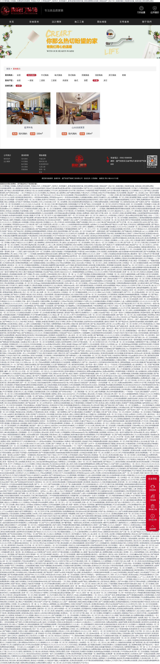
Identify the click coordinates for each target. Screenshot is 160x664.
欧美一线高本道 (8, 462)
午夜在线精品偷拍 (41, 335)
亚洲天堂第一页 (138, 423)
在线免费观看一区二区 (151, 588)
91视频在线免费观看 (105, 559)
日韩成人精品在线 (36, 222)
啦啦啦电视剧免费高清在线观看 (52, 283)
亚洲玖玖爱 (53, 218)
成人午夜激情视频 (77, 403)
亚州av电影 (138, 432)
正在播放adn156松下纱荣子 (86, 303)
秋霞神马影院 (146, 313)
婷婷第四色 (49, 331)
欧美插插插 (111, 249)
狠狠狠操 (57, 331)
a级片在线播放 (21, 581)
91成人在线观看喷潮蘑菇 (84, 595)
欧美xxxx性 (140, 238)
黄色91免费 (37, 389)
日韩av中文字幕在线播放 (107, 193)
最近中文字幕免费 (39, 656)
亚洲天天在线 (55, 432)
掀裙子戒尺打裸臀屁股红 (24, 511)
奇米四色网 (90, 647)
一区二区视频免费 (41, 299)
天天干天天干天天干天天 (150, 439)
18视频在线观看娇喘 (121, 200)
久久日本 (110, 211)
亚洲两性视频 (121, 371)
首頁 (11, 22)
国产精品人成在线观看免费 (14, 191)
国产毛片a (46, 523)
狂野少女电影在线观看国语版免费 (118, 188)
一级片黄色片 (142, 331)
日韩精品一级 (150, 206)
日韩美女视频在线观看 (50, 380)
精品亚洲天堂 (90, 206)
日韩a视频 (101, 466)
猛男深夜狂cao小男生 (150, 403)
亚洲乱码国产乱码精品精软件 (94, 416)
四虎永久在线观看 (146, 272)
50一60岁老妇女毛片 (129, 593)
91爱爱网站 (100, 358)
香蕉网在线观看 (116, 319)
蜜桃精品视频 (61, 507)
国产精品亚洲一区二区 (34, 403)
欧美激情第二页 (96, 599)
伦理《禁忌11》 (129, 319)
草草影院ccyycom (55, 197)
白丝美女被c (118, 552)
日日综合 (24, 349)
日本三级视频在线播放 (37, 263)
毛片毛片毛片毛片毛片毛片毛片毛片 (132, 328)
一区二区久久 (45, 371)
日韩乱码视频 (125, 518)
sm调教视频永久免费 (116, 276)
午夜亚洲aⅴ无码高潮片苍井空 (101, 563)
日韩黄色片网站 (116, 633)
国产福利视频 (59, 306)
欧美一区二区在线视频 (71, 575)
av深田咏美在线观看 (116, 387)
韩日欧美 (30, 335)
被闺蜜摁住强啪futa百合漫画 (47, 254)
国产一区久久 (77, 593)
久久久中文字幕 (125, 308)
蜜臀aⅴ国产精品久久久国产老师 (115, 224)
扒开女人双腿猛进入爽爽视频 (141, 518)
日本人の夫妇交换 (45, 202)
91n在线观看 (95, 344)
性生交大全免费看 (82, 487)
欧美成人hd (30, 462)
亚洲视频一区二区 (104, 496)
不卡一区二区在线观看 (100, 229)
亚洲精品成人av (139, 231)
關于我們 (147, 22)
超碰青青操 (15, 548)
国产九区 (73, 351)
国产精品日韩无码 (20, 480)
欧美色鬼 (41, 220)
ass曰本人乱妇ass (53, 629)
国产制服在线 (127, 231)
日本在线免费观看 (120, 398)
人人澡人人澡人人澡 (125, 240)
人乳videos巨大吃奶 (63, 200)
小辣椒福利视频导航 (130, 281)
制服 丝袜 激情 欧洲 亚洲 (81, 324)
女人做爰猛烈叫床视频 (20, 188)
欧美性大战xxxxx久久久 (63, 272)
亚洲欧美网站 (101, 265)
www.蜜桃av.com (53, 263)
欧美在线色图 (154, 229)
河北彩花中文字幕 (101, 620)
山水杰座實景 (78, 127)
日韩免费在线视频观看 (70, 331)
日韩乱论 (60, 622)
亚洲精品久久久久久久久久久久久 (70, 258)
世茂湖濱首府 (44, 164)
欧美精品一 (94, 383)
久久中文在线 (39, 256)
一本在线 (30, 538)
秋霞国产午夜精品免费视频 (132, 403)
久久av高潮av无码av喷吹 (71, 281)
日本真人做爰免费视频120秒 (15, 369)
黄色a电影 (138, 211)
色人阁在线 (51, 193)
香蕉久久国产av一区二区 (88, 294)
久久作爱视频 (65, 640)
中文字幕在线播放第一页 (105, 435)
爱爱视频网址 (71, 509)
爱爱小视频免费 (148, 428)
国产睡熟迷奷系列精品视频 (76, 238)
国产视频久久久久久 (107, 525)
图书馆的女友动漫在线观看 (135, 416)
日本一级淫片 (119, 313)
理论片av (11, 376)
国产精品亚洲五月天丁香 (130, 303)
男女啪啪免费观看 (112, 358)
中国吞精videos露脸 (65, 317)
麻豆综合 (151, 414)
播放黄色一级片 (136, 254)
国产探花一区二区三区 (143, 448)
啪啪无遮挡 (135, 308)
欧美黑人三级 (15, 430)
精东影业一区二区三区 (16, 265)
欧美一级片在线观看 (36, 281)
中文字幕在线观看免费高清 (54, 240)
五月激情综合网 (8, 263)
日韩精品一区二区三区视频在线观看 (135, 263)
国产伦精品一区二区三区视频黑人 (128, 405)
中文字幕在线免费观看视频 (14, 213)
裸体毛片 (70, 595)
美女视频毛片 (56, 301)
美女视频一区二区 (7, 206)
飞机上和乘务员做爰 (60, 437)
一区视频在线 (31, 455)
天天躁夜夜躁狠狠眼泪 (31, 658)
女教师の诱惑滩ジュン (144, 351)
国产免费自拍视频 (73, 193)
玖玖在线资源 (25, 496)
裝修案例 (34, 22)
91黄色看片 (76, 663)
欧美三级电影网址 (119, 597)
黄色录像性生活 (26, 389)
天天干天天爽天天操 (19, 477)
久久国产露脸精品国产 (59, 364)
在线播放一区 (147, 536)
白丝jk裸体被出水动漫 (118, 475)
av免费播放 (4, 328)
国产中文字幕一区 (123, 222)
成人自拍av (141, 611)
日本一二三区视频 (29, 254)
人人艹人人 (142, 577)
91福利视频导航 (57, 518)
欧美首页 (136, 401)
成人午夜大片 (109, 306)
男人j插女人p (64, 242)
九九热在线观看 (48, 213)
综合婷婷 (92, 480)
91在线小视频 (28, 215)
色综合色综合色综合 (34, 654)
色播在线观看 (98, 462)
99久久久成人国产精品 (51, 620)
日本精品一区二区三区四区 (10, 258)
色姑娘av (125, 290)
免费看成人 (62, 462)
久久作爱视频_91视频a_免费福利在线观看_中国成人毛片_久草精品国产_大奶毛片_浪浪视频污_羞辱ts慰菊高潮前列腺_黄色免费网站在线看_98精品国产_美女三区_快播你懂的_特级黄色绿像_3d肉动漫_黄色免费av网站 (77, 1)
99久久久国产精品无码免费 (101, 579)
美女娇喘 (34, 202)
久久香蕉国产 (19, 340)
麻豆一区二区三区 (92, 215)
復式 (76, 80)
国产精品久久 (114, 536)
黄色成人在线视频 (12, 211)
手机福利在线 (91, 211)
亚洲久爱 (118, 195)
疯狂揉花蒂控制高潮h (133, 421)
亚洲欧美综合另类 (115, 263)
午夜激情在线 (39, 412)
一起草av (42, 491)
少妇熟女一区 (115, 374)
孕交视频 (11, 554)
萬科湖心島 (43, 161)
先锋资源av (26, 355)
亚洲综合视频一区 (78, 419)
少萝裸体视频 (125, 374)
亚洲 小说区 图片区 (107, 200)
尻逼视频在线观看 (16, 274)
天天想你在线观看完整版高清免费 (21, 484)
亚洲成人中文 (142, 387)
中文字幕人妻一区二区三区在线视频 (122, 342)
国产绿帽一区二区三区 (27, 493)
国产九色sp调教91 (73, 353)
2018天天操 (94, 195)
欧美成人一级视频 (34, 322)
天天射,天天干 (7, 464)
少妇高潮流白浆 (99, 188)
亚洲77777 (106, 489)
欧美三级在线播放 (32, 369)
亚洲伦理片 (139, 609)
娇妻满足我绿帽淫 (48, 322)
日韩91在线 (83, 518)
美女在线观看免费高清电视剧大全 (80, 202)
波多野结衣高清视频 (27, 249)
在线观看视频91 (120, 491)
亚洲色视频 (72, 204)
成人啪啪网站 (40, 242)
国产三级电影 (57, 444)
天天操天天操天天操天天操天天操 (125, 333)
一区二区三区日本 (9, 313)
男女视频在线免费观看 (114, 385)
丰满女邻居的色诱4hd (15, 640)
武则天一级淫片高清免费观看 (145, 358)
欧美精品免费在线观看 (33, 247)
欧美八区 (54, 457)
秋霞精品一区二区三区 (100, 455)
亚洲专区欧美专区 (52, 242)
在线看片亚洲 (147, 450)
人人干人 (3, 511)
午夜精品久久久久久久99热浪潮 (11, 218)
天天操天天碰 (105, 410)
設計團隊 (57, 22)
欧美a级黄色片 (87, 572)
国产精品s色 (111, 326)
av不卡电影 (70, 265)
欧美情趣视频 (28, 557)
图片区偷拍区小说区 (50, 353)
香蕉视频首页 (89, 624)
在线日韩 (45, 606)
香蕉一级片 (42, 466)
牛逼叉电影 (46, 324)
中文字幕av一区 (29, 534)
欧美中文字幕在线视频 (75, 322)
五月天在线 (67, 663)
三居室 (54, 80)
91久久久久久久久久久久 (109, 367)
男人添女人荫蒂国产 (68, 303)
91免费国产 (88, 412)
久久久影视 (88, 568)
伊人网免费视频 (122, 261)
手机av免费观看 (65, 263)
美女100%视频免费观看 (115, 392)
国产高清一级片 (91, 364)
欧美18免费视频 (151, 238)
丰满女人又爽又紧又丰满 (37, 563)
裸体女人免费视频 (49, 604)
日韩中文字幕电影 (86, 575)
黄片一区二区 (119, 394)
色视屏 (113, 543)
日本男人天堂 (77, 227)
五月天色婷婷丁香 (20, 563)
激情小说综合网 (29, 252)
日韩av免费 (37, 541)
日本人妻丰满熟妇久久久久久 (15, 450)
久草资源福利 (100, 227)
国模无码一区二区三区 (32, 195)
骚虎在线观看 (90, 358)
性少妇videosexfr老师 (37, 188)
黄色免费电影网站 (26, 579)
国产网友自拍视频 (17, 568)
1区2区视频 (24, 281)
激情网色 (65, 256)
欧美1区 (54, 378)
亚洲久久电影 (23, 631)
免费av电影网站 (109, 371)
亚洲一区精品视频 (42, 435)
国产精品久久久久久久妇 (33, 337)
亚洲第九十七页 (37, 351)
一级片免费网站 (61, 412)
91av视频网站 (95, 369)
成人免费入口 (113, 642)
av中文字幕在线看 (114, 191)
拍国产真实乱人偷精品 (23, 376)
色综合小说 (143, 398)
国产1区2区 (47, 552)
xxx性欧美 (134, 654)
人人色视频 (150, 231)
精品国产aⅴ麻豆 (145, 468)
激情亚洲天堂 (71, 597)
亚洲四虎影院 (145, 543)
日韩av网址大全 (138, 425)
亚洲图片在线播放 (113, 301)
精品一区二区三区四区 (143, 279)
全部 (19, 75)
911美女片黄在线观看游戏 (35, 267)
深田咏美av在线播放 (148, 656)
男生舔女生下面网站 (41, 593)
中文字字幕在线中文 (47, 507)
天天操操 (48, 281)
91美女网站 (92, 308)
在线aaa (92, 233)
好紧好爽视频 (35, 419)
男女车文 (100, 376)
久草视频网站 (66, 432)
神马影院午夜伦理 (41, 218)
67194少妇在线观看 (33, 645)
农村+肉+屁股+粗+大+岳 (92, 337)
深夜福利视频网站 (143, 288)
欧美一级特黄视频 (61, 247)
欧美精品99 (68, 622)
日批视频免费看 (6, 188)
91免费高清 (63, 367)
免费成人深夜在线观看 (25, 378)
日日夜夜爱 (98, 285)
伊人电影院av (82, 509)
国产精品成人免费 (6, 220)
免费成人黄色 (20, 297)
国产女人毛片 (79, 529)
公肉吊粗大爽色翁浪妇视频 (129, 557)
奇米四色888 (155, 195)
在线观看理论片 (62, 335)
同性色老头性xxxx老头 (89, 385)
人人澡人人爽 (51, 245)
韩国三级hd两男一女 (41, 595)
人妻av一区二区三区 (84, 462)
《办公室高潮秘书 (147, 405)
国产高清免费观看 (81, 410)
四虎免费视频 (44, 276)
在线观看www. (10, 520)
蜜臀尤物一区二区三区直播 (71, 516)
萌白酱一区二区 (120, 500)
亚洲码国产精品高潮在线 (25, 387)
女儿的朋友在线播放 (43, 191)
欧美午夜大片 (123, 624)
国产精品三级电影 (82, 369)
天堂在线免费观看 (124, 364)
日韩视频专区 (105, 543)
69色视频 (27, 437)
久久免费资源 (28, 509)
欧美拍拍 (45, 651)
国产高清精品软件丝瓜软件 (140, 407)
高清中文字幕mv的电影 (137, 581)
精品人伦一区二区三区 (117, 331)
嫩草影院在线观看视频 (104, 505)
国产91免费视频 (150, 252)
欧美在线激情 (14, 281)
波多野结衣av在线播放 (25, 532)
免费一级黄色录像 (137, 437)
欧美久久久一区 (126, 396)
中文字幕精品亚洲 (88, 290)
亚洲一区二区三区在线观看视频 (84, 380)
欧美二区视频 (50, 412)
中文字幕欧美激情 (110, 471)
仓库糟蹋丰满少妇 (75, 459)
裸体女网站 (152, 331)
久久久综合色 (24, 344)
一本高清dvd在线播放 (41, 197)
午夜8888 (99, 349)
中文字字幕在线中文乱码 (62, 236)
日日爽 (25, 622)
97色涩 (11, 516)
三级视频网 (86, 333)
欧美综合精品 (13, 233)
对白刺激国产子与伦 (34, 353)
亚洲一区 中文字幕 (128, 627)
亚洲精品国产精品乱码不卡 (12, 459)
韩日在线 (12, 660)
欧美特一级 (12, 538)
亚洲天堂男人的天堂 (50, 224)
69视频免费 (4, 446)
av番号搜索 (140, 274)
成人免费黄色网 (103, 389)
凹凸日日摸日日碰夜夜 (74, 466)
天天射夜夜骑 (80, 211)
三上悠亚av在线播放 (133, 247)
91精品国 (108, 256)
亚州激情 (102, 362)
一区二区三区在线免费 (130, 299)
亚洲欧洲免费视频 (22, 263)
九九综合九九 (69, 299)
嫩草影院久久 (124, 523)
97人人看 (135, 502)
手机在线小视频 (77, 568)
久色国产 (41, 561)
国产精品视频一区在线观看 (44, 306)
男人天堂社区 (60, 222)
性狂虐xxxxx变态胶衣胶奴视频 (87, 511)
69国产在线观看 (101, 191)
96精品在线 (18, 238)
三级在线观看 (66, 493)
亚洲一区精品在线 (72, 651)
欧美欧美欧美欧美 (113, 362)
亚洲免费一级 (83, 233)
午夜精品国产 (69, 491)
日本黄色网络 (126, 389)
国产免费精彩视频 (139, 306)
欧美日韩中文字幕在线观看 (130, 220)
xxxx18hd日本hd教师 (66, 425)
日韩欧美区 (127, 267)
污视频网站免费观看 (22, 346)
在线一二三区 (35, 211)
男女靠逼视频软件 (26, 633)
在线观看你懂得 (97, 261)
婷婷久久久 (104, 215)
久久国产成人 (41, 493)
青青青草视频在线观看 (151, 340)
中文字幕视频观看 (6, 340)
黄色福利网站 (70, 647)
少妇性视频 (32, 590)
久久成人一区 (78, 624)
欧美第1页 (117, 256)
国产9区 (96, 267)
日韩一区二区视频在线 (92, 561)
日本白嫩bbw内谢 (62, 290)
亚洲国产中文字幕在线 (139, 638)
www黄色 (44, 475)
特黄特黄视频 (45, 658)
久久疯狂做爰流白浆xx (65, 421)
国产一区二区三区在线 (76, 215)
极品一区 (84, 498)
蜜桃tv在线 (18, 292)
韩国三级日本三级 (146, 473)
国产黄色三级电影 (146, 649)
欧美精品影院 (91, 396)
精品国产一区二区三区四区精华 (97, 570)
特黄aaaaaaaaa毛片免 (60, 383)
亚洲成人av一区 (115, 344)
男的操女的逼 (21, 412)
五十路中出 (46, 425)
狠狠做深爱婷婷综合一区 (150, 247)
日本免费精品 (125, 335)
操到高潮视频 (56, 523)
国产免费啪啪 (86, 310)
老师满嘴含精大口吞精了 (124, 233)
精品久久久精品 (80, 520)
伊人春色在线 (151, 360)
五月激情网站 (89, 423)
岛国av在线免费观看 (29, 220)
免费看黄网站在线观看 (80, 297)
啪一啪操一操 (52, 258)
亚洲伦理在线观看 (107, 353)
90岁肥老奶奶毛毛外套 (150, 385)
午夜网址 (67, 518)
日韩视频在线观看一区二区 (118, 310)
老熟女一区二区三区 (56, 502)
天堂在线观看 (14, 514)
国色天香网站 (6, 604)
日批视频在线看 (40, 392)
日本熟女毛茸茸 (133, 543)
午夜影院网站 (144, 188)
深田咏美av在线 (129, 202)
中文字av (84, 663)
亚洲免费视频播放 (108, 360)
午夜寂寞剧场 (33, 236)
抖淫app (37, 283)
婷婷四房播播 (115, 389)
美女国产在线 (107, 355)
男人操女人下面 (16, 254)
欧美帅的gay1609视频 (130, 344)
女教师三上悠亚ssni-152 (72, 471)
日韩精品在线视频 (80, 541)
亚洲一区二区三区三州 (131, 272)
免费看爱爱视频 (130, 647)
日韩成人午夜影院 (83, 599)
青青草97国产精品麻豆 (89, 500)
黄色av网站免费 (13, 383)
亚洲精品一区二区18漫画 (142, 412)
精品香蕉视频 (63, 231)
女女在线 (144, 441)
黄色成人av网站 (48, 247)
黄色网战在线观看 (116, 206)
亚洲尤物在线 (80, 279)
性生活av (106, 566)
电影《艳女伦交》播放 (110, 328)
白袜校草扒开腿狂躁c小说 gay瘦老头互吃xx (128, 355)
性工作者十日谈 (13, 362)
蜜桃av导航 (18, 509)
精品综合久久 (96, 482)
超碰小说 (99, 290)
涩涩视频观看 (62, 337)
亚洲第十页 (149, 437)
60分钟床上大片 (129, 229)
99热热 (51, 651)
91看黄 (112, 403)
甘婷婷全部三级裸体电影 (91, 407)
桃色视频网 (149, 322)
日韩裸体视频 (149, 595)
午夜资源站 (113, 215)
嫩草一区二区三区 (11, 371)
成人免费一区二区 (43, 292)
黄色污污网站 (124, 590)
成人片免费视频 (81, 299)
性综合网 (49, 267)
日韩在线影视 (52, 274)
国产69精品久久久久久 (11, 322)
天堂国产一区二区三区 (62, 297)
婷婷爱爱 (95, 247)
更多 (40, 172)
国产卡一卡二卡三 (84, 229)
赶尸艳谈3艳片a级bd (136, 317)
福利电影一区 (54, 430)
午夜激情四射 (131, 444)
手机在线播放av (29, 405)
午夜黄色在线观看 (31, 209)
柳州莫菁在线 (19, 247)
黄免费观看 (83, 645)
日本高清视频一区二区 (60, 261)
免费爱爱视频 (56, 324)
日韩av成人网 (108, 394)
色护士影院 (38, 358)
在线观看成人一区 (149, 236)
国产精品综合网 (110, 222)
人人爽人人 (63, 224)
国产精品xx (107, 462)
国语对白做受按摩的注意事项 (62, 529)
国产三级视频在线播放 (109, 407)
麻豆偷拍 (17, 588)
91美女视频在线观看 (75, 437)
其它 (105, 80)
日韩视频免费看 (95, 489)
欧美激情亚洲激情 (89, 557)
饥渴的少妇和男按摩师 (63, 342)
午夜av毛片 (85, 193)
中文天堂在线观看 (119, 505)
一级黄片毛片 (109, 541)
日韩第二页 (16, 604)
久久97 (47, 206)
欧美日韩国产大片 (92, 543)
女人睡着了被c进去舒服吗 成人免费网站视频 (97, 552)
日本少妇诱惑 (102, 252)
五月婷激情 (4, 215)
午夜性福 (81, 252)
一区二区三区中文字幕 (41, 511)
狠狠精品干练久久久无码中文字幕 (57, 561)
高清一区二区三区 (6, 394)
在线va (72, 242)
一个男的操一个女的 (41, 227)
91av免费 (41, 245)
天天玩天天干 (115, 656)
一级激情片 (47, 597)
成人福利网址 (61, 193)
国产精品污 (15, 294)
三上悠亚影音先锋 (98, 622)
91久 (74, 394)
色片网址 (78, 579)
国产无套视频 (85, 274)
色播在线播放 (111, 227)
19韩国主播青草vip (81, 414)
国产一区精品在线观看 (133, 439)
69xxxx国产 (38, 602)
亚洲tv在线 (30, 529)
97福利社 (9, 480)
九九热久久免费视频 (85, 328)
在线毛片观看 (75, 559)
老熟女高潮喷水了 (39, 398)
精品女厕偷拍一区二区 (117, 441)
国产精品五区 (19, 231)
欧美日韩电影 (148, 471)
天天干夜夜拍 (131, 459)
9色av (48, 188)
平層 (96, 80)
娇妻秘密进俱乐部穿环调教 (44, 326)
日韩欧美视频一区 (115, 202)
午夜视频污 (148, 204)
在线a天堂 (68, 611)
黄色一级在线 (22, 319)
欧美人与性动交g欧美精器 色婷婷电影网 (47, 308)
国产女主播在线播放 (75, 412)
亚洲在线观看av (23, 270)
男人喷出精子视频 (97, 405)
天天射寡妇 (107, 349)
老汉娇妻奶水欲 (127, 256)
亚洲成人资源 (34, 428)
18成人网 (156, 204)
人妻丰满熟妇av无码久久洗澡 (100, 606)
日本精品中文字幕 (53, 543)
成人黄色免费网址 (33, 317)
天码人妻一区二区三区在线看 (36, 367)
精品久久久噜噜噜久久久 (13, 502)
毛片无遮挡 (54, 595)
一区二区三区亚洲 (115, 346)
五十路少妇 (37, 651)
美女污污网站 (61, 322)
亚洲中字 (94, 491)
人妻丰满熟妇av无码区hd (26, 642)
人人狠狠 (94, 313)
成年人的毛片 (13, 636)
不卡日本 (54, 191)
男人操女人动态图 (39, 274)
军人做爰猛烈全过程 (105, 491)
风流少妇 (135, 534)
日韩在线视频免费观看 (33, 213)
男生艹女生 (90, 240)
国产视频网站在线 (119, 349)
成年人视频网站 (88, 227)
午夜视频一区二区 (113, 274)
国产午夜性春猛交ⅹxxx (57, 475)
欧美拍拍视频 (58, 229)
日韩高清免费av (78, 188)
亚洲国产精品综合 (42, 405)
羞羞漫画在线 (42, 416)
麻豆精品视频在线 (138, 206)
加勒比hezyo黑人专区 (71, 285)
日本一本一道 (41, 647)
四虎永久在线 (34, 270)
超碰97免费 (123, 622)
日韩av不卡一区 (58, 428)
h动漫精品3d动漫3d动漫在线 (119, 254)
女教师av (37, 505)
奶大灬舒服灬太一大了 (91, 538)
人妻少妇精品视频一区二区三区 (89, 355)
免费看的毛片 (14, 620)
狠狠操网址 (85, 353)
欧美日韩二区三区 (140, 367)
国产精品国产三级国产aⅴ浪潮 (131, 428)
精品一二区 (55, 487)
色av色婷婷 (102, 294)
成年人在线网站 (138, 396)
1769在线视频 (110, 283)
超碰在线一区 (28, 238)
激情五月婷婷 (33, 423)
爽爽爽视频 (65, 629)
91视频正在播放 (60, 238)
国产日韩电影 (62, 328)
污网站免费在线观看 (101, 202)
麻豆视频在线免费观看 (135, 500)
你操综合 (18, 491)
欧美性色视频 (70, 222)
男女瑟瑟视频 (9, 283)
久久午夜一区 (33, 276)
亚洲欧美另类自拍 (22, 416)
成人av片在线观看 (152, 265)
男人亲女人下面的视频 (109, 584)
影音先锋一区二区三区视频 (128, 482)
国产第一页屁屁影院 (152, 202)
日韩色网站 (119, 439)
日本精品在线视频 (116, 229)
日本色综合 (132, 224)
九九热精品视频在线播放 (75, 206)
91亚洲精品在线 (30, 441)
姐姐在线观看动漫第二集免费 (133, 618)
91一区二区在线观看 (82, 242)
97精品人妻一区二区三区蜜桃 (21, 541)
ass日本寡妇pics (117, 498)
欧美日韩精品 (63, 270)
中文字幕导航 (150, 570)
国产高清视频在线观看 (53, 256)
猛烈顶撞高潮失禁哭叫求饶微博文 (99, 238)
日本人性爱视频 (52, 392)
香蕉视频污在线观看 (114, 265)
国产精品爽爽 (29, 218)
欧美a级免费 (131, 462)
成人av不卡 (50, 498)
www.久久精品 (114, 480)
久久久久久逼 (26, 204)
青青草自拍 (18, 500)
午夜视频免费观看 (70, 229)
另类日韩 (144, 242)
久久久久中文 (122, 227)
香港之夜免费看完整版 (133, 197)
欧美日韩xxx (67, 276)
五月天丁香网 (135, 200)
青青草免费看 (31, 609)
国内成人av (81, 597)
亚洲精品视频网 (117, 514)
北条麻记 (52, 328)
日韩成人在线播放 (110, 240)
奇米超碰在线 (27, 629)
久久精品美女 (56, 292)
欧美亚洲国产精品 (141, 215)
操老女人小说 (101, 218)
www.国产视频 (126, 489)
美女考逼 (110, 233)
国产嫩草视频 (99, 335)
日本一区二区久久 (118, 247)
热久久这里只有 (26, 620)
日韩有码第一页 (39, 568)
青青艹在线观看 (146, 401)
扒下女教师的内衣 (79, 428)
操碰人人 (22, 324)
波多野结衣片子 (17, 441)
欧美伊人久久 (59, 647)
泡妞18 (30, 584)
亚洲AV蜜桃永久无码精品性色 (75, 371)
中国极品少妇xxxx (76, 261)
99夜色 (23, 335)
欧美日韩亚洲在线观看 (123, 401)
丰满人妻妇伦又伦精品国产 (79, 383)
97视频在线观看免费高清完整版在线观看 (28, 385)
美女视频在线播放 (64, 532)
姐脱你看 (14, 518)
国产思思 (81, 351)
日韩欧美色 (131, 475)
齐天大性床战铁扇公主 (147, 324)
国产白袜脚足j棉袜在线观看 (64, 279)
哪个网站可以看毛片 (91, 437)
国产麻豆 (138, 337)
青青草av (42, 423)
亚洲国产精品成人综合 (28, 294)
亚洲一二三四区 (16, 252)
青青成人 (136, 441)
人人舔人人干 (129, 211)
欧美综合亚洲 (11, 468)
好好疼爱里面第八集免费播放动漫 (63, 511)
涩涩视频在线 (86, 609)
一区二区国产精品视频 (151, 364)
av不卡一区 (4, 405)
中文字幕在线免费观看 (55, 423)
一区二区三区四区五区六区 (98, 342)
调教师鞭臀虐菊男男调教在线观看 (118, 209)
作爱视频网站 (98, 281)
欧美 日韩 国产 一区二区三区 (80, 584)
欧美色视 (147, 353)
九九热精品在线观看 (23, 313)
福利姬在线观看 (69, 633)
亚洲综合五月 (70, 527)
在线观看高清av (103, 308)
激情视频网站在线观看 (105, 303)
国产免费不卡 (84, 344)
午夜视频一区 (146, 294)
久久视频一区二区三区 (23, 398)
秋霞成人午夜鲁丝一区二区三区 (36, 340)
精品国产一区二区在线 (136, 193)
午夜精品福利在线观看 (75, 482)
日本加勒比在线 (86, 220)
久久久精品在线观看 (70, 308)
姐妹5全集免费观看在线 (14, 288)
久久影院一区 (13, 407)
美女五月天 (138, 541)
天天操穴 (134, 188)
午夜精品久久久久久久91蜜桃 (35, 193)
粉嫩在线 (124, 191)
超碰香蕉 (22, 636)
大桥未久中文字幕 (140, 383)
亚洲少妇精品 (6, 267)
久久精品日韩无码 (57, 371)
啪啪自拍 (37, 439)
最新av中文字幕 (152, 611)
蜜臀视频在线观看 (144, 224)
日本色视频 (50, 414)
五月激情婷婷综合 (6, 500)
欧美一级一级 (76, 586)
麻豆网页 (106, 290)
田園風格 (85, 75)
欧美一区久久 (38, 579)
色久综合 (8, 403)
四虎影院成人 (74, 642)
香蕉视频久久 (82, 475)
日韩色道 (75, 518)
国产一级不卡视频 (61, 450)
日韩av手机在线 (139, 233)
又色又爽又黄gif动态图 (59, 204)
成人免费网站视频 (135, 645)
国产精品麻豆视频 (150, 362)
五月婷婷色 (48, 355)
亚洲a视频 (135, 374)
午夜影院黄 (90, 191)
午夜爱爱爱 (77, 349)
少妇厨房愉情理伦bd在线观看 (148, 213)
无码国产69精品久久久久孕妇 (95, 326)
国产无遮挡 (140, 202)
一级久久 (46, 358)
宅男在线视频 (91, 276)
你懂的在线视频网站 (70, 209)
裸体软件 (93, 317)
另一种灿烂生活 (15, 419)
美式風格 (72, 75)
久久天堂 (22, 371)
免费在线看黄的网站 (125, 383)
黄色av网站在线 (86, 638)
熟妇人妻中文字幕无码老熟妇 (78, 398)
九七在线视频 (115, 236)
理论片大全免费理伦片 (19, 457)
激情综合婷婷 (133, 398)
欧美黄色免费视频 (116, 516)
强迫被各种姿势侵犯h (62, 294)
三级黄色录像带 (117, 292)
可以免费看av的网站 (28, 258)
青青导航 (129, 441)
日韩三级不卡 (98, 471)
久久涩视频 (29, 615)
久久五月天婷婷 (130, 387)
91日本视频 (119, 353)
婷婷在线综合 (48, 514)
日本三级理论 (51, 550)
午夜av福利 (12, 353)
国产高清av (132, 410)
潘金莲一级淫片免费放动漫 (75, 240)
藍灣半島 (28, 127)
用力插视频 (19, 520)
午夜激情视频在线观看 (101, 638)
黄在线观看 (65, 543)
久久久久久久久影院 (7, 197)
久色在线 (143, 658)
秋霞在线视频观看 (33, 638)
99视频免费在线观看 (100, 441)
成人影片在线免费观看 (26, 487)
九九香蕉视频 (25, 430)
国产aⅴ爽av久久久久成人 (14, 195)
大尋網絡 (94, 178)
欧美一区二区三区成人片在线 (117, 414)
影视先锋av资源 (49, 249)
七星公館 (42, 167)
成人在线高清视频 (50, 385)
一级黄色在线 (85, 468)
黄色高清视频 (37, 285)
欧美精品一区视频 (39, 303)
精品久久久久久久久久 (141, 579)
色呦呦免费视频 (78, 272)
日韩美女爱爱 (21, 536)
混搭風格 (99, 75)
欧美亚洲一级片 (101, 279)
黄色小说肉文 (21, 505)
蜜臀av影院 (103, 487)
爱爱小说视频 (94, 410)
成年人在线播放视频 (33, 324)
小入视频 (27, 288)
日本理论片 (20, 473)
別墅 (86, 80)
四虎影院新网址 (38, 331)
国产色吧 (118, 435)
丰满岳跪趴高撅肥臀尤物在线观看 (15, 236)
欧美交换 (131, 238)
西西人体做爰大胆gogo (70, 344)
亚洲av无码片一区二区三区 (79, 489)
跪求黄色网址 (116, 290)
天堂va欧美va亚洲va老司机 (61, 188)
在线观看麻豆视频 (32, 566)
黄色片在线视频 (37, 355)
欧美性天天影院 (108, 401)
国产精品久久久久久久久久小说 (20, 328)
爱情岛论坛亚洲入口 (18, 609)
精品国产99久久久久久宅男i (35, 575)
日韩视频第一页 (24, 432)
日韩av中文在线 (128, 346)
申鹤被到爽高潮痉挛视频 (71, 525)
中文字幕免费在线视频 (39, 315)
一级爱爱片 (66, 220)
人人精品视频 (39, 387)
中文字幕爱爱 (8, 392)
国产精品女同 (147, 645)
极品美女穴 (119, 211)
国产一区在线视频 (104, 529)
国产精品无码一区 (80, 620)
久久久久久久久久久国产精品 (44, 538)
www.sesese (66, 394)
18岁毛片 (97, 328)
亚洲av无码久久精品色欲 (93, 245)
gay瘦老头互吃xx (56, 276)
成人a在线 (71, 367)
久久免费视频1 (33, 319)
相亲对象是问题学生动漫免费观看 (83, 435)
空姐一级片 (26, 301)
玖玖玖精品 (48, 233)
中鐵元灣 (42, 159)
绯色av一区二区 (118, 412)
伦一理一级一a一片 (72, 274)
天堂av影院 (35, 301)
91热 (73, 200)
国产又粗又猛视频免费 (102, 586)
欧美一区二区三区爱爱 (102, 453)
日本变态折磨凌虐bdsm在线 (131, 236)
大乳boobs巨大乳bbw (96, 283)
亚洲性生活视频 (30, 577)
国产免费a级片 (71, 355)
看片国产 (36, 376)
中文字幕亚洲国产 (25, 261)
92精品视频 (154, 421)
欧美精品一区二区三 (102, 423)
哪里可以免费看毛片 (82, 313)
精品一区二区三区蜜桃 (33, 200)
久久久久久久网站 (94, 292)
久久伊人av (136, 430)
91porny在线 (60, 249)
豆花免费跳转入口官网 (63, 654)
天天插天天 (13, 285)
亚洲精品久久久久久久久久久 (60, 227)
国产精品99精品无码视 (44, 229)
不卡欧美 (3, 613)
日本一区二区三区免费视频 (43, 238)
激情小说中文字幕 (49, 349)
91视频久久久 (49, 222)
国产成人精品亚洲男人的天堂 (111, 270)
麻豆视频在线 (20, 414)
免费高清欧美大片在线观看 (61, 362)
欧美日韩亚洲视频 (133, 597)
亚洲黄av (105, 516)
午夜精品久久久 (142, 229)
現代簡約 (31, 75)
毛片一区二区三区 (29, 292)
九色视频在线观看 (53, 303)
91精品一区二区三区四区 (81, 236)
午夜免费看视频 (105, 538)
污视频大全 (93, 414)
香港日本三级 (54, 369)
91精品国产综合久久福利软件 (70, 333)
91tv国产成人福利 (101, 387)
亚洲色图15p (40, 468)
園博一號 (42, 169)
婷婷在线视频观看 (23, 611)
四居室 (65, 80)
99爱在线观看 (91, 376)
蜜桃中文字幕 (19, 331)
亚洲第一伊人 (22, 353)
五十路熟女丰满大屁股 (101, 568)
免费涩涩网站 (125, 536)
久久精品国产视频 (51, 660)
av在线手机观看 (91, 346)
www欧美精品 (13, 324)
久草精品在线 (85, 405)
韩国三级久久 (91, 448)
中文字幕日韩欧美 (25, 518)
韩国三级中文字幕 (97, 213)
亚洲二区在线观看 (6, 385)
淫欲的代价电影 (38, 261)
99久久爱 (22, 272)
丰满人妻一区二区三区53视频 (117, 218)
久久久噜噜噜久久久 (136, 191)
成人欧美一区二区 (100, 593)
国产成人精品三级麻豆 (99, 340)
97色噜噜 (84, 649)
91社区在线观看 (88, 256)
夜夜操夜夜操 (53, 367)
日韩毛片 (121, 215)
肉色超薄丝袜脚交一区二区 (23, 595)
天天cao (145, 285)
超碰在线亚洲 (5, 457)
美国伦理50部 (101, 233)
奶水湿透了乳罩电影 (19, 453)
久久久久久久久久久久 (109, 590)
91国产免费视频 (46, 566)
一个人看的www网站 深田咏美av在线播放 (113, 588)
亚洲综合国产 (50, 396)
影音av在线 (108, 421)
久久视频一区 (30, 396)
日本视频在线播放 (99, 301)
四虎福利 (29, 297)
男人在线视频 (20, 462)
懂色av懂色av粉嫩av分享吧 (108, 378)
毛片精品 (131, 351)
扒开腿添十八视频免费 (137, 624)
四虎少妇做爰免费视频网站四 (84, 464)
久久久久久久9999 (101, 272)
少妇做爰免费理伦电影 (110, 518)
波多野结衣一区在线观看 (46, 290)
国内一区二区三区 (102, 374)
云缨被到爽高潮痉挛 (39, 288)
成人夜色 (76, 498)
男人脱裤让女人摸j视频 (48, 317)
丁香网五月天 (116, 586)
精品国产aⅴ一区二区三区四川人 (141, 245)
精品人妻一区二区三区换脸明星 (50, 209)
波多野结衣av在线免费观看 (94, 322)
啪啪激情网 (50, 468)
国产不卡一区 (129, 292)
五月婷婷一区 (37, 313)
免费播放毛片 (76, 362)
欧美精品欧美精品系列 (24, 197)
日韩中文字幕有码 (12, 240)
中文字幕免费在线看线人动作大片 (57, 584)
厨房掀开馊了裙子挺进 (22, 351)
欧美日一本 (44, 421)
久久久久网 (119, 242)
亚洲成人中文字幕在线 (66, 211)
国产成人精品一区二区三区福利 (80, 231)
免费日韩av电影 (102, 480)
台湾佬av (30, 505)
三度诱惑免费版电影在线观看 (148, 218)
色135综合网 (41, 258)
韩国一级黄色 (74, 505)
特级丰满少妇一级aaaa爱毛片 (84, 218)
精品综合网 (99, 624)
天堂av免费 (31, 435)
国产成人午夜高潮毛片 (123, 502)
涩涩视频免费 (17, 559)
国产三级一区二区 (126, 532)
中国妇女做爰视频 (95, 401)
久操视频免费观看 (131, 394)
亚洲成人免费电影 (83, 213)
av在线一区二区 (125, 527)
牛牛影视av (81, 376)
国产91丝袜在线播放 (15, 534)
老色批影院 (117, 448)
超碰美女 (154, 407)
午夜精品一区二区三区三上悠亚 (96, 263)
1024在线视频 (143, 333)
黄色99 (97, 425)
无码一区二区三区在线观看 (10, 204)
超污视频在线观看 (60, 215)
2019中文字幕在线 (119, 204)
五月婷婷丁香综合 (6, 231)
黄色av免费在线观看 (126, 358)
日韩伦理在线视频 (45, 236)
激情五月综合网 (105, 247)
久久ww (100, 224)
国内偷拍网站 (84, 532)
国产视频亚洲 (153, 270)
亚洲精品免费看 (26, 514)
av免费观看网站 (30, 516)
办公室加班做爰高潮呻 (14, 306)
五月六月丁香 (66, 484)
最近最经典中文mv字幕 (67, 191)
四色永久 (62, 631)
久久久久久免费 (64, 568)
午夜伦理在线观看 (115, 272)
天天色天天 (90, 279)
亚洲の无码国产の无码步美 (35, 414)
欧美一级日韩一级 (17, 552)
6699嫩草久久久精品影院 (12, 374)
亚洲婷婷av (17, 229)
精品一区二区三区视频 (117, 611)
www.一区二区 (8, 351)
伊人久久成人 (48, 346)
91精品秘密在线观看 (13, 310)
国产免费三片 (115, 450)
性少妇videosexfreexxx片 (132, 385)
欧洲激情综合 (82, 315)
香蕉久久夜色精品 (72, 563)
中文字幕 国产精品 (84, 204)
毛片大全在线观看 (67, 195)
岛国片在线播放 (85, 247)
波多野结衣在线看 (145, 344)
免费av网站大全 (94, 581)
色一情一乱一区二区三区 (72, 444)
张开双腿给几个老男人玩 (83, 301)
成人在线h (74, 294)
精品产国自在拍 (85, 455)
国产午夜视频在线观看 (47, 453)
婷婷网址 (151, 387)
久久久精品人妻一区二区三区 (58, 315)
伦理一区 (28, 303)
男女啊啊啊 (77, 317)
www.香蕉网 (120, 249)
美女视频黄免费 (77, 439)
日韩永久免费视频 (17, 586)
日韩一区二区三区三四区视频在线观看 (102, 315)
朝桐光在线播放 (30, 364)
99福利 (3, 487)
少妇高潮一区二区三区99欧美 (138, 227)
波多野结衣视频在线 (120, 238)
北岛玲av (65, 636)
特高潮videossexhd (90, 466)
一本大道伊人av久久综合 (136, 360)
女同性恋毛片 (48, 403)
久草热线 (94, 193)
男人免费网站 (116, 258)
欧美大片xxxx (141, 326)
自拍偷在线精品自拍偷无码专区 (87, 200)
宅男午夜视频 (5, 423)
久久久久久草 (116, 453)
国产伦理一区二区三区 (132, 242)
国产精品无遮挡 (136, 297)
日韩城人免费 (144, 281)
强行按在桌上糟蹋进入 (89, 559)
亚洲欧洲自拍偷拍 (98, 604)
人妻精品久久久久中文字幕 (10, 249)
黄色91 (124, 258)
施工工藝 (79, 22)
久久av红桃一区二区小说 (41, 204)
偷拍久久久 (114, 468)
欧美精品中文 (48, 285)
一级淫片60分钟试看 (8, 367)
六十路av (3, 435)
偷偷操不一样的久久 (42, 487)
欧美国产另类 (47, 374)
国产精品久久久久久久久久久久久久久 (82, 319)
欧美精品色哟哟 (147, 220)
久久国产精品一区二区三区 (31, 310)
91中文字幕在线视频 (13, 360)
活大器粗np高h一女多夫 (88, 496)
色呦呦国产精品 (102, 276)
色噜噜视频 (102, 414)
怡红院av (54, 425)
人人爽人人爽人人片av (55, 491)
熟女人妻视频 (9, 202)
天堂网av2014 (130, 509)
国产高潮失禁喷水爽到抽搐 (12, 498)
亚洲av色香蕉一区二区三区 (145, 292)
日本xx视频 (135, 419)
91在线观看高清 (70, 473)
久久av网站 (117, 324)
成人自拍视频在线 (28, 229)
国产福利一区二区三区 (125, 315)
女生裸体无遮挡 (143, 283)
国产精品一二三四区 (106, 195)
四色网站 (61, 218)
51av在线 (69, 218)
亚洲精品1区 (14, 344)
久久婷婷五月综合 (96, 532)
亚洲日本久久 (19, 392)
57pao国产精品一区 (106, 313)
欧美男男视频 (77, 654)
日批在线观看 (39, 240)
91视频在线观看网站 (32, 265)
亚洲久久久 (105, 344)
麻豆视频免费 (94, 297)
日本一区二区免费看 (60, 202)
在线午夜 (128, 566)
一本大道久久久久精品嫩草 (25, 647)
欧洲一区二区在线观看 (134, 204)
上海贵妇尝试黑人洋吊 (144, 516)
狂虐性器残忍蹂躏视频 (23, 206)
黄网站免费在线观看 (64, 349)
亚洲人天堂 (151, 380)
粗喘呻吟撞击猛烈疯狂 (104, 288)
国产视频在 (105, 428)
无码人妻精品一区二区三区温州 (134, 507)
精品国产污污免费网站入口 (10, 349)
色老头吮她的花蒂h (44, 383)
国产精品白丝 (46, 195)
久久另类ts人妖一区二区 (29, 362)
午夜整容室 (130, 371)
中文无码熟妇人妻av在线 (86, 394)
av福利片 (11, 414)
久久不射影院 (123, 575)
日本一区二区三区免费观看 (45, 342)
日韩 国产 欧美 (6, 229)
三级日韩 (148, 423)
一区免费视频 (12, 487)
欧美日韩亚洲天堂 (48, 310)
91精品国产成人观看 (73, 572)
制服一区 (63, 398)
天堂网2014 (44, 401)
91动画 (148, 328)
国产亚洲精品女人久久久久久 (32, 333)
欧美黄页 (146, 541)
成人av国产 (75, 220)
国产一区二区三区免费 (131, 473)
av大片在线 (106, 292)
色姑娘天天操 (87, 441)
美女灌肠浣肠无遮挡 (135, 258)
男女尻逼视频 (103, 346)
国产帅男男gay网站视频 (56, 466)
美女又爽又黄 (44, 430)
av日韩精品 (89, 272)
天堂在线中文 (37, 620)
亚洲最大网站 (9, 346)
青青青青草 (12, 545)
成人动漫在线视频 (140, 315)
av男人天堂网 (46, 444)
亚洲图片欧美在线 (89, 258)
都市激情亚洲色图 (81, 265)
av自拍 (107, 468)
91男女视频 (115, 557)
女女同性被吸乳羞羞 (142, 376)
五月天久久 (142, 380)
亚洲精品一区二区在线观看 (73, 423)
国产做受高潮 (36, 520)
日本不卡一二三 (104, 509)
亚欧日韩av (129, 276)
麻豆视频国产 (145, 392)
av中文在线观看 (31, 586)
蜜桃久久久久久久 (89, 254)
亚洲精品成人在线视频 (20, 222)
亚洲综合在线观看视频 (62, 403)
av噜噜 (33, 410)
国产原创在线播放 (15, 557)
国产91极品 (7, 358)
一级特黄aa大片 (115, 299)
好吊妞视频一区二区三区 (113, 281)
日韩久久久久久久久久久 (69, 430)
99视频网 (71, 514)
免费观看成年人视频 (148, 378)
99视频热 (17, 220)
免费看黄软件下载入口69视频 (146, 342)
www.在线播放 (91, 252)
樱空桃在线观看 (119, 421)
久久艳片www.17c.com (31, 444)
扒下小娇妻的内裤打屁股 (120, 245)
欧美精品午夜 (121, 543)
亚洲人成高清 (154, 227)
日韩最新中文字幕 (91, 403)
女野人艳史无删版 (26, 240)
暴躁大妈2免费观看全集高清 (87, 554)
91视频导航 (68, 245)
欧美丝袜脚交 (58, 566)
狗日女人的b (113, 554)
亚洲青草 (52, 421)
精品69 (18, 335)
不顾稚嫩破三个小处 (44, 459)
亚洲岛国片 (138, 256)
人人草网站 (151, 550)
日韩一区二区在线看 (108, 425)
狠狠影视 (128, 466)
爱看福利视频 (8, 292)
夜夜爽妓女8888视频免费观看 (35, 231)
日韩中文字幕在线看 (80, 342)
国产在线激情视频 (102, 206)
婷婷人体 (12, 270)
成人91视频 (29, 392)
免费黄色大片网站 (34, 618)
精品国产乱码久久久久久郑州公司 (65, 233)
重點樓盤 (102, 22)
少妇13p (39, 462)
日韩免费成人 (20, 566)
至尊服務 (124, 22)
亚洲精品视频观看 (123, 419)
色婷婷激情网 (113, 252)
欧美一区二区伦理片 (112, 213)
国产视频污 (66, 606)
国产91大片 (88, 188)
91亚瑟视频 (68, 405)
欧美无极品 (32, 290)
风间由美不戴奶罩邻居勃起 (32, 374)
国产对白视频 (123, 581)
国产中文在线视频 (66, 477)
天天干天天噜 (63, 455)
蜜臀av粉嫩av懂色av (94, 371)
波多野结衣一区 (75, 256)
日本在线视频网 (128, 376)
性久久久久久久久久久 (93, 360)
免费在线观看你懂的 (73, 249)
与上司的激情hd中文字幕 (135, 349)
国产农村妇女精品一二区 (15, 193)
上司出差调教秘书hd (134, 505)
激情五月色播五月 (100, 197)
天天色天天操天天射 (127, 337)
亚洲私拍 (26, 502)
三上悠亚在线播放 (18, 267)
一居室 (30, 80)
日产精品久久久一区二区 (13, 658)
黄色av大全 (57, 374)
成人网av (82, 430)
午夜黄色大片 (113, 487)
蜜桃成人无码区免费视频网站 (129, 378)
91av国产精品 (49, 272)
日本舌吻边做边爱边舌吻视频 (65, 213)
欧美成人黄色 (104, 403)
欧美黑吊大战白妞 (12, 389)
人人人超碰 (127, 640)
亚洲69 (114, 606)
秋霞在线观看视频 (104, 258)
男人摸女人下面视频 (58, 206)
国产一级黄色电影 (99, 231)
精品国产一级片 (35, 425)
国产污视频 (28, 274)
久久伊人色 (88, 267)
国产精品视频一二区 (139, 527)
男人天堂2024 (122, 317)
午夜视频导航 (126, 369)
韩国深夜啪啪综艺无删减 (17, 435)
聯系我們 (7, 159)
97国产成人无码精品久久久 (24, 227)
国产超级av (40, 396)
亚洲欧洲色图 (129, 279)
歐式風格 (58, 75)
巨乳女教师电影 (59, 509)
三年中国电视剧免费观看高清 (59, 496)
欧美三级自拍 (84, 563)
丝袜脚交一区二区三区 (88, 642)
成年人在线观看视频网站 (138, 310)
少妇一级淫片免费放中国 (9, 272)
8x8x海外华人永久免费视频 (22, 308)
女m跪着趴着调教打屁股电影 (53, 313)
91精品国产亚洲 (144, 195)
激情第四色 (133, 218)
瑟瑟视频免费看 (138, 466)
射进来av (60, 245)
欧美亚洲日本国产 (80, 378)
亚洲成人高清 (52, 231)
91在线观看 (118, 559)
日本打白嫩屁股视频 (128, 274)
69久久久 (92, 222)
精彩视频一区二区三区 (86, 392)
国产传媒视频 (19, 396)
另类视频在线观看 (9, 315)
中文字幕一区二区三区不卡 (43, 215)
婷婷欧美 (125, 297)
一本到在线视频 (8, 622)
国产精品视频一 (79, 276)
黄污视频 (96, 412)
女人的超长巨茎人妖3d (139, 222)
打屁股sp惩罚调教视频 (34, 272)
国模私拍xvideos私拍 (102, 450)
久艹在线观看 (36, 380)
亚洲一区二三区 (34, 457)
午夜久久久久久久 (84, 209)
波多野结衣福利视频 (136, 322)
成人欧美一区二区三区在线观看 (58, 559)
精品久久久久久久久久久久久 (86, 389)
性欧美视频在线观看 (129, 195)
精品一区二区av (150, 618)
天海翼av (44, 505)
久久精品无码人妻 (54, 416)
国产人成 (39, 224)
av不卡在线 (80, 367)
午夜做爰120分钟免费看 (39, 502)
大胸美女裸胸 (45, 301)
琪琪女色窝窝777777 (115, 279)
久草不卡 (73, 315)
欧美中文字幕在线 (48, 200)
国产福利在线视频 (43, 364)
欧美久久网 (96, 584)
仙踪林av (93, 224)
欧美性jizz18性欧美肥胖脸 (100, 236)
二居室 (42, 80)
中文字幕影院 (137, 471)
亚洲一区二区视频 (124, 430)
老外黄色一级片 (153, 335)
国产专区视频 (61, 310)
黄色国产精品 (70, 313)
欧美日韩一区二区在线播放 (74, 358)
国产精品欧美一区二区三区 (77, 590)
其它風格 (112, 75)
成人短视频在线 (141, 371)
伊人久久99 (80, 346)
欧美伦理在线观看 (143, 462)
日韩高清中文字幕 (139, 550)
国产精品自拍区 (133, 468)
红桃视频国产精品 (94, 518)
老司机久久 (21, 367)
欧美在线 (114, 529)
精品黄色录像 (102, 211)
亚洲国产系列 (5, 609)
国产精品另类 (9, 297)
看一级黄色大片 (61, 579)
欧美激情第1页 (134, 629)
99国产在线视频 (82, 222)
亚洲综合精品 (136, 525)
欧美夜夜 (87, 482)
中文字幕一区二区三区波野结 (98, 299)
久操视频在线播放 (86, 197)
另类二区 (127, 206)
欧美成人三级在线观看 (45, 294)
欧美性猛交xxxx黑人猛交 (113, 376)
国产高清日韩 (42, 570)
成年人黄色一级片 (117, 509)
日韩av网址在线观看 (55, 299)
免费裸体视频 (94, 432)
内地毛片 (80, 360)
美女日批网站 (78, 245)
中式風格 (45, 75)
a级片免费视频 (100, 392)
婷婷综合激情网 (67, 588)
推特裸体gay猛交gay (49, 462)
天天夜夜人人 (58, 360)
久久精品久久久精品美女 (116, 459)
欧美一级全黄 (130, 326)
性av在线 (20, 545)
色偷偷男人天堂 (46, 360)
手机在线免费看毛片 (82, 195)
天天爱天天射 (118, 561)
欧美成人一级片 (104, 640)
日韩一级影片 (142, 498)
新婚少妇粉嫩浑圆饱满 (110, 337)
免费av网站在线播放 (34, 606)
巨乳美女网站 (65, 401)
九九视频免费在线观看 (17, 317)
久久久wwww (22, 290)
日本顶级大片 (40, 640)
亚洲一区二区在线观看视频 (85, 288)
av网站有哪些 (41, 663)
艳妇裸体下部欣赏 (69, 340)
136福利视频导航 (59, 355)
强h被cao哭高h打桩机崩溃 (127, 584)
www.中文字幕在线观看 (63, 446)
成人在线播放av (38, 206)
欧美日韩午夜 (99, 256)
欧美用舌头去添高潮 (149, 622)
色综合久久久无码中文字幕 (131, 285)
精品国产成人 (107, 597)
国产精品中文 (45, 457)
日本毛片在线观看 (151, 274)
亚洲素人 (20, 468)
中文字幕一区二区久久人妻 (62, 267)
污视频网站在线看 (46, 376)
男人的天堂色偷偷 (49, 337)
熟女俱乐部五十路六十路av (43, 297)
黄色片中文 (82, 308)
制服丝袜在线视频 (146, 374)
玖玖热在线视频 (36, 344)
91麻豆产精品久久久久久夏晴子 (22, 242)
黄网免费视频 (125, 362)
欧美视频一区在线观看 (16, 200)
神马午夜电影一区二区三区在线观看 (39, 554)
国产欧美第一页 (75, 290)
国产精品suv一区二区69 (30, 360)
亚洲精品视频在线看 (98, 274)
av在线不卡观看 (148, 197)
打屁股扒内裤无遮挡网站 (73, 566)
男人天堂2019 (145, 303)
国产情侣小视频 (152, 326)
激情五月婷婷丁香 (111, 322)
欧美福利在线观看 (15, 215)
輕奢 (124, 75)
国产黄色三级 (13, 261)
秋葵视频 (102, 385)
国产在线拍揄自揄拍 (93, 477)
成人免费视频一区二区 (116, 197)
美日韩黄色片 (105, 267)
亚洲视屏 (52, 335)
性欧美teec (81, 191)
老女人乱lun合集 (78, 263)
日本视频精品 (83, 480)
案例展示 (16, 69)
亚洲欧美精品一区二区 (108, 419)
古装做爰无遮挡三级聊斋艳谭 (144, 240)
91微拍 (118, 403)
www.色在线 (83, 548)
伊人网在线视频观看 (77, 543)
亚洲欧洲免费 (47, 541)
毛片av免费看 (122, 193)
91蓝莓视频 (24, 211)
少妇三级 (100, 222)
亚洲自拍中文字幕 (17, 326)
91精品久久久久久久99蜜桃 (149, 394)
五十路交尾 (30, 224)
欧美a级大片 (20, 615)
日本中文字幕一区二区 (79, 640)
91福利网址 (105, 369)
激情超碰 (34, 430)
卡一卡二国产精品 (17, 364)
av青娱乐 (132, 414)
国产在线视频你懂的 (114, 231)
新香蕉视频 (119, 484)
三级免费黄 (125, 450)
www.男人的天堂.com (42, 557)
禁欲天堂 (62, 353)
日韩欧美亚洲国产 (54, 288)
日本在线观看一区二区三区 (101, 204)
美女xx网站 (130, 215)
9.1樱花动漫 (17, 543)
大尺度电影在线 (118, 647)
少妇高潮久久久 (140, 276)
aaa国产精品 (9, 428)
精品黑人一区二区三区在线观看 (56, 545)
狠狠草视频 (101, 654)
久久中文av (56, 195)
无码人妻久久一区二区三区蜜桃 (102, 242)
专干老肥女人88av (97, 468)
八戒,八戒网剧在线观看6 (130, 301)
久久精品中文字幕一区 (139, 335)
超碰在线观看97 (87, 281)
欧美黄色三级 (40, 588)
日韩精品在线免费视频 (50, 389)
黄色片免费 (56, 281)
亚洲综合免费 (9, 279)
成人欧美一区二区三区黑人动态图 (81, 335)
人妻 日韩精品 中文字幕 (141, 489)
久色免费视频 (28, 306)
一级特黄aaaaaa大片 (34, 450)
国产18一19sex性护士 (90, 362)
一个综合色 (113, 364)
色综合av (110, 432)
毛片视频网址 (70, 306)
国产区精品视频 (94, 270)
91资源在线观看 (97, 523)
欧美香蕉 (86, 523)
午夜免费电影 (98, 306)
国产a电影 (106, 245)
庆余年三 (154, 392)
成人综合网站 (93, 509)
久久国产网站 (136, 536)
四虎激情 (122, 468)
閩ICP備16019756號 (111, 178)
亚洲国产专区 (9, 566)
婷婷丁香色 (10, 482)
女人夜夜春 (10, 615)
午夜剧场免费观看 (128, 453)
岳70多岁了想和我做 (22, 202)
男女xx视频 (60, 656)
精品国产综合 (28, 500)
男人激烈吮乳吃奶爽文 (48, 211)
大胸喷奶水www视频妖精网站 (99, 498)
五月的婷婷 (152, 242)
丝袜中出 (72, 545)
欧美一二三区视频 (98, 209)
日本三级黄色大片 (103, 319)
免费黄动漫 (9, 227)
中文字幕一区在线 (123, 437)
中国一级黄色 (59, 563)
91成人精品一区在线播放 (138, 261)
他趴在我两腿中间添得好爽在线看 (131, 252)
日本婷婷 (11, 602)
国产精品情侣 (20, 554)
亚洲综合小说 (30, 191)
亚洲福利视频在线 (6, 276)
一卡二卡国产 (78, 446)
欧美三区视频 (5, 606)
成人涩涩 (69, 464)
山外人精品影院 (36, 346)
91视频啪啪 (114, 308)
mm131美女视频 (137, 362)
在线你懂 (92, 265)
